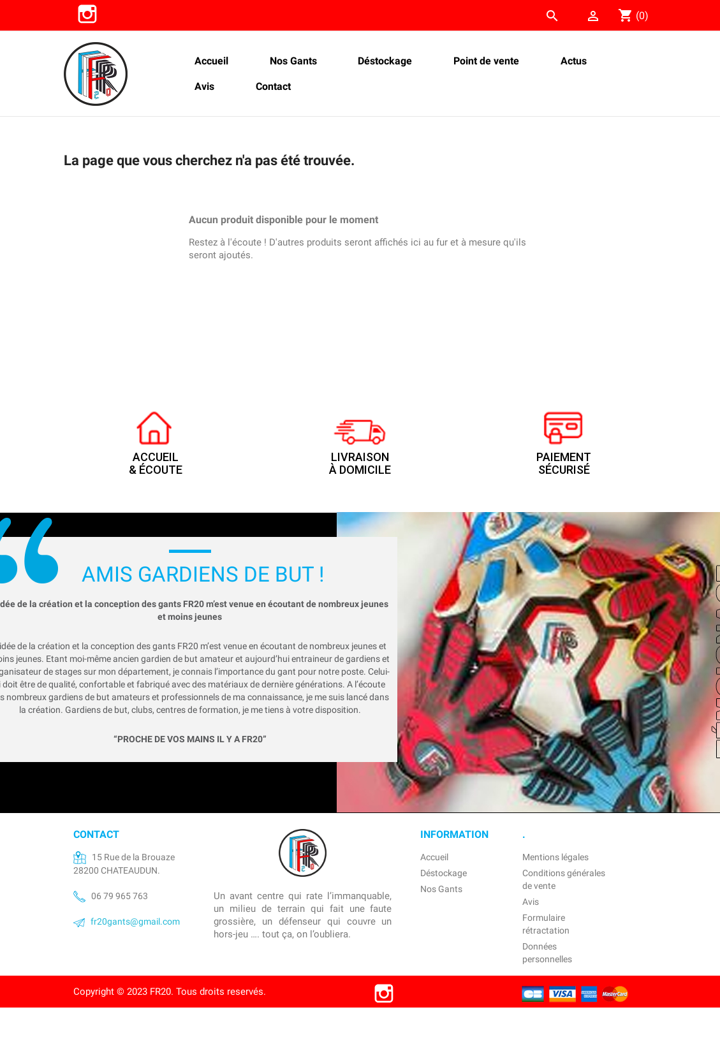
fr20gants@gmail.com (135, 921)
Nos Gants (293, 61)
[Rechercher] (476, 13)
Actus (574, 61)
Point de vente (486, 61)
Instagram (87, 14)
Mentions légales (555, 857)
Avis (204, 86)
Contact (273, 86)
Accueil (211, 61)
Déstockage (385, 61)
